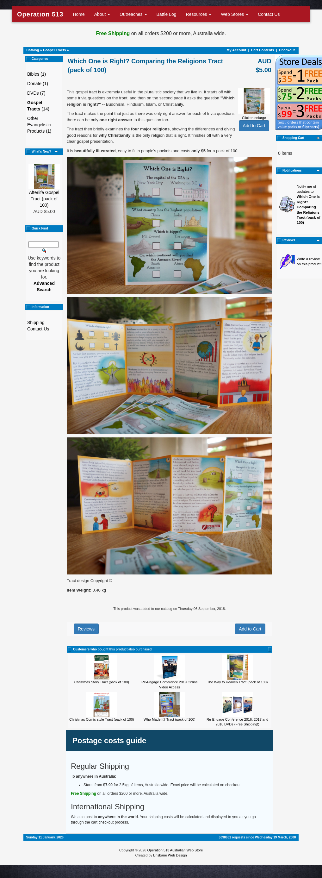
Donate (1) (37, 83)
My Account (236, 50)
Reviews (86, 628)
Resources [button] (199, 14)
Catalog (32, 50)
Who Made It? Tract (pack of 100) (169, 719)
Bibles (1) (36, 74)
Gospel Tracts (54, 50)
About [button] (102, 14)
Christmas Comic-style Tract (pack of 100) (101, 719)
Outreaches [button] (133, 14)
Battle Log (166, 14)
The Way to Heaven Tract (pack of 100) (237, 682)
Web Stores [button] (234, 14)
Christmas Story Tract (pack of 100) (101, 682)
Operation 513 (40, 14)
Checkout (287, 50)
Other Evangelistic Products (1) (39, 125)
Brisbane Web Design (170, 855)
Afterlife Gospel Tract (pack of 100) (44, 199)
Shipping (36, 322)
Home (78, 14)
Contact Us (269, 14)
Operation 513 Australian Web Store (175, 850)
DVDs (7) (36, 93)
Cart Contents (262, 50)
